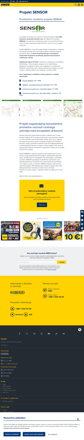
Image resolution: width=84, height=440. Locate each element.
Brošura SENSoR (28, 81)
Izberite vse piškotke (12, 434)
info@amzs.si (4, 345)
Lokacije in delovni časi (9, 391)
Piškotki (5, 410)
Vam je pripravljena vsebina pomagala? (42, 192)
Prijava (62, 262)
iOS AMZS (6, 376)
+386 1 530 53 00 (8, 370)
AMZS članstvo (7, 387)
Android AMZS (7, 373)
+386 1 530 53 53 (12, 364)
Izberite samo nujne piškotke (34, 434)
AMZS (4, 385)
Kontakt (4, 339)
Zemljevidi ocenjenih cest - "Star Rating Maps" (37, 89)
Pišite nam (42, 205)
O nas (3, 382)
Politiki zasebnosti (51, 270)
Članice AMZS (6, 389)
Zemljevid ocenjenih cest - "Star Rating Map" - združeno (40, 93)
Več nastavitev (52, 434)
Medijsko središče (8, 401)
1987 (10, 361)
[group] (11, 109)
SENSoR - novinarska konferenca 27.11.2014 (36, 85)
